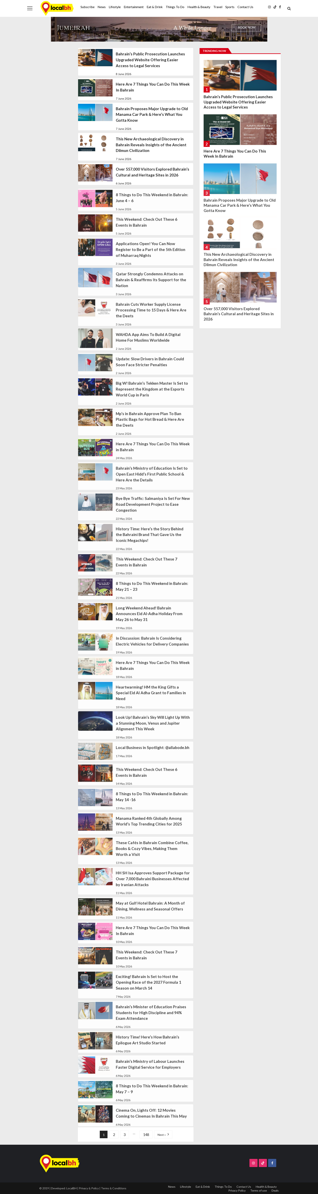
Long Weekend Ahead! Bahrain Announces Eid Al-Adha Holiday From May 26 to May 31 (149, 619)
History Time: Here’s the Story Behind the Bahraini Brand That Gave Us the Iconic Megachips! (149, 540)
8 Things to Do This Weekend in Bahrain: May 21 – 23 (152, 592)
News (102, 7)
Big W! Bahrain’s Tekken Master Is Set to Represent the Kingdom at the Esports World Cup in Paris (152, 395)
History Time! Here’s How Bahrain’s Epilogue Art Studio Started (147, 1045)
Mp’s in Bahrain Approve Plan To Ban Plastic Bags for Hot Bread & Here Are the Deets (150, 425)
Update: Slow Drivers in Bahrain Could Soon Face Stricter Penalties (150, 367)
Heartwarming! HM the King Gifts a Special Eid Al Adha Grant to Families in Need (151, 699)
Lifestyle (115, 7)
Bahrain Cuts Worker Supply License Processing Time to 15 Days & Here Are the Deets (151, 316)
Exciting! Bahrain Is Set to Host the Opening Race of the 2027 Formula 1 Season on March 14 (148, 988)
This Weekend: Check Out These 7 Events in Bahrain (146, 568)
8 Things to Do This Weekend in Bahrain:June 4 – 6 (152, 203)
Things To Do (175, 7)
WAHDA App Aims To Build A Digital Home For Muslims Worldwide (148, 343)
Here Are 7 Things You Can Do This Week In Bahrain (153, 87)
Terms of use (258, 1190)
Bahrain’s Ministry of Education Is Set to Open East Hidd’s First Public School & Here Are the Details (152, 480)
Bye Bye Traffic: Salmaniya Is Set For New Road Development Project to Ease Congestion (153, 510)
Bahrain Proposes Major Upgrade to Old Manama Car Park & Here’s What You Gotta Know (152, 114)
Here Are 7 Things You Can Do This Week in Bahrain (153, 452)
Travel (217, 7)
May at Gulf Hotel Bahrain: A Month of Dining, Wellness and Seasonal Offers (150, 912)
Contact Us (245, 7)
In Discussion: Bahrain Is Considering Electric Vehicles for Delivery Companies (152, 647)
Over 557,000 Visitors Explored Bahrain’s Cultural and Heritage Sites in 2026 (152, 172)
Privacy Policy (237, 1190)
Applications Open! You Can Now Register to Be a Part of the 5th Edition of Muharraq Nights (150, 255)
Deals (275, 1190)
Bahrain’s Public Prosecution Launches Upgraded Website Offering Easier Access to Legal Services (150, 60)
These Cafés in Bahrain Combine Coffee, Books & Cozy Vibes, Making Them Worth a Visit (152, 854)
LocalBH (71, 1188)
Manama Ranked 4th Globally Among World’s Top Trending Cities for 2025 (149, 827)
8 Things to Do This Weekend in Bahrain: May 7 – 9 (152, 1094)
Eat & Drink (155, 7)
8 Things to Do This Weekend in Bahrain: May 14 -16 (152, 802)
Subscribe (88, 7)
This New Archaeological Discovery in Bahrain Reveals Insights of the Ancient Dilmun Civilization (151, 145)
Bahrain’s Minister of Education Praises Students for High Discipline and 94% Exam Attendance (151, 1018)
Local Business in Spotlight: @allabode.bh (152, 753)
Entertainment (134, 7)
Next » (162, 1134)
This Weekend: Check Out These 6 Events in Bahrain (146, 228)
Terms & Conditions (113, 1188)
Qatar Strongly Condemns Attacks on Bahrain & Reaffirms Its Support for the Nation (151, 286)
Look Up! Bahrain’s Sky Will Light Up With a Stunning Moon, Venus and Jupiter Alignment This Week (153, 729)
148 (146, 1134)
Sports (229, 7)
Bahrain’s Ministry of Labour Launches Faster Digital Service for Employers (150, 1070)
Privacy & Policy (89, 1188)
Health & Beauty (198, 7)
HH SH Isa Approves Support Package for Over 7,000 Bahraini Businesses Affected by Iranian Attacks (153, 884)
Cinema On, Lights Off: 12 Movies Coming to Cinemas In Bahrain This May (151, 1119)
